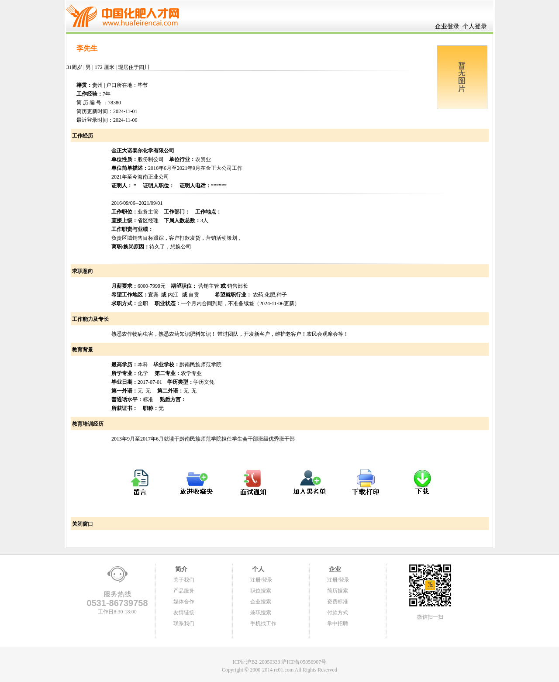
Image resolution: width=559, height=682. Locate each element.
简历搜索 (337, 591)
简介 (180, 569)
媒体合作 (183, 602)
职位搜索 (260, 591)
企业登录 (447, 26)
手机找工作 (263, 623)
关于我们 (183, 580)
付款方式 (337, 613)
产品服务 (183, 591)
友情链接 (183, 613)
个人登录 (474, 26)
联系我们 (183, 623)
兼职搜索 (260, 613)
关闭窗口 (82, 524)
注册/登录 (261, 580)
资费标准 (337, 602)
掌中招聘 (337, 623)
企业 (334, 569)
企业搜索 (260, 602)
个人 (257, 569)
